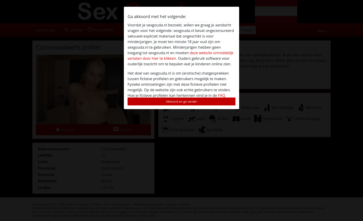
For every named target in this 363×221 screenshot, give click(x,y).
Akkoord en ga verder (181, 101)
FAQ (221, 95)
